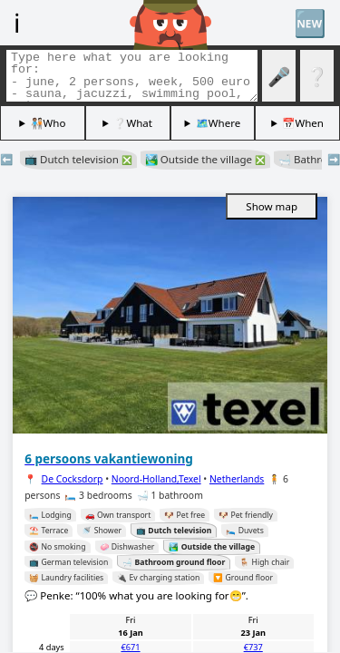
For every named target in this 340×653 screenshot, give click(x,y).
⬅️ (6, 159)
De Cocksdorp (72, 479)
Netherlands (236, 479)
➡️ (333, 159)
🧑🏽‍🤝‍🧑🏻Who (48, 123)
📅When (303, 123)
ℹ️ (17, 22)
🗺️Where (218, 123)
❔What (132, 123)
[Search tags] (131, 76)
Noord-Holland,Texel (156, 479)
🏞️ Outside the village (205, 159)
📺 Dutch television (78, 159)
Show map (271, 206)
